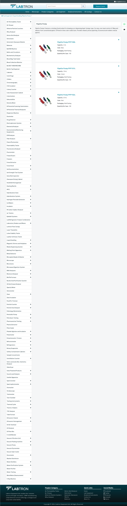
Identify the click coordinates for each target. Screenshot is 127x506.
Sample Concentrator (13, 355)
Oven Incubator (11, 297)
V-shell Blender (11, 435)
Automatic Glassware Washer (16, 42)
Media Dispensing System (19, 247)
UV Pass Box (19, 431)
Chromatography (19, 82)
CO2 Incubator (19, 86)
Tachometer (10, 394)
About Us (87, 499)
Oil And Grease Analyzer (14, 284)
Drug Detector (19, 120)
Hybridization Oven (12, 193)
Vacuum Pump (19, 445)
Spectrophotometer (19, 384)
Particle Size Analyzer (19, 308)
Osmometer (10, 291)
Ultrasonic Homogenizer (19, 421)
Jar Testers (19, 213)
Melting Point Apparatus (19, 250)
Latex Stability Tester (13, 233)
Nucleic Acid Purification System (17, 281)
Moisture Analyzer (19, 274)
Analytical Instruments (75, 12)
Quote (100, 6)
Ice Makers (19, 203)
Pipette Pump (26, 16)
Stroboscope (11, 391)
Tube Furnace (11, 414)
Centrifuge (19, 76)
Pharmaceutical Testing (19, 321)
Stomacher (10, 387)
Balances (19, 45)
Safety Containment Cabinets (19, 352)
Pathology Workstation (14, 311)
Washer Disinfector (13, 458)
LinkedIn (107, 497)
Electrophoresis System (19, 123)
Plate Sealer (10, 328)
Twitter (107, 493)
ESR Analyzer (11, 135)
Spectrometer (19, 381)
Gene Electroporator (13, 176)
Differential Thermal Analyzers (16, 110)
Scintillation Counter (19, 358)
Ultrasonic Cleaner (19, 418)
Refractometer (19, 341)
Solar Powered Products (19, 371)
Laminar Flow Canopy (13, 227)
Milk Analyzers (19, 270)
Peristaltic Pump (19, 314)
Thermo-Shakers (19, 408)
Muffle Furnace (19, 277)
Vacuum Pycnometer (13, 448)
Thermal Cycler (19, 404)
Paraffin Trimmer (12, 301)
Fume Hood (19, 166)
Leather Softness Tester (14, 237)
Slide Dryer (10, 367)
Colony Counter (19, 89)
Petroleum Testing (19, 318)
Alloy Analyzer (11, 32)
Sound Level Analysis (19, 374)
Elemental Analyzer (19, 126)
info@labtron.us (120, 1)
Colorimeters (19, 96)
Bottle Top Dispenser (13, 69)
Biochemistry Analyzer (14, 55)
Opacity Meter (11, 287)
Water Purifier (11, 469)
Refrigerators (19, 345)
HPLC (19, 189)
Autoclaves (19, 39)
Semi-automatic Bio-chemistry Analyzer (16, 363)
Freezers (19, 159)
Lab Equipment (60, 12)
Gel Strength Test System (15, 172)
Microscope (35, 12)
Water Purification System (19, 465)
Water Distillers (19, 462)
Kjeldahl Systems (19, 216)
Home (27, 12)
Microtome (19, 264)
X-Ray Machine (19, 479)
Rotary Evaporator (19, 348)
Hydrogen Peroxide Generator (19, 199)
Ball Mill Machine (19, 49)
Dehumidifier (11, 99)
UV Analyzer (10, 428)
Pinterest (107, 495)
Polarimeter (19, 335)
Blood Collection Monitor (14, 62)
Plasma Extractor (12, 325)
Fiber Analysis (19, 139)
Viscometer (19, 455)
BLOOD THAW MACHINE (14, 66)
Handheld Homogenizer (14, 183)
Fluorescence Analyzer (19, 149)
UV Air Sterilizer (11, 425)
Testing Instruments (19, 401)
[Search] (83, 6)
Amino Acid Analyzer (13, 35)
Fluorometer (11, 152)
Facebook (107, 491)
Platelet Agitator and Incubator (19, 331)
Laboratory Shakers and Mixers (19, 223)
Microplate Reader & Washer (19, 257)
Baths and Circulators (19, 52)
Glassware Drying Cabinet (14, 179)
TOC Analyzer (11, 411)
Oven (19, 294)
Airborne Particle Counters (19, 28)
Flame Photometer (12, 142)
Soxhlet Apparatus (12, 377)
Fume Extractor (11, 162)
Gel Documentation (19, 169)
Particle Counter (19, 304)
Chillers (19, 79)
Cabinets (19, 72)
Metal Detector (11, 254)
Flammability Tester (13, 145)
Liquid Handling (17, 16)
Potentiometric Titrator (19, 338)
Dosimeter (10, 116)
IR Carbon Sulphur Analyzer (15, 210)
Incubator (19, 206)
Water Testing (19, 472)
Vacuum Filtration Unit (19, 438)
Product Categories (48, 12)
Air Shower (10, 25)
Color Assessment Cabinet (15, 93)
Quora (106, 499)
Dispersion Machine (19, 113)
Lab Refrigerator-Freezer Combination (18, 220)
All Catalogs (88, 12)
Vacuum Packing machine (19, 442)
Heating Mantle (19, 186)
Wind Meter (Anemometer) (15, 475)
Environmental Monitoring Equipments (19, 131)
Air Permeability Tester (19, 22)
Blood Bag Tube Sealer (13, 59)
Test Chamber (19, 398)
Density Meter (11, 103)
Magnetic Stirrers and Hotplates (19, 243)
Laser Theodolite (12, 230)
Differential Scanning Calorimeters (17, 106)
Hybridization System (19, 196)
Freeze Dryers (19, 156)
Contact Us (98, 12)
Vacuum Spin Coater (13, 452)
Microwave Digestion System (16, 267)
